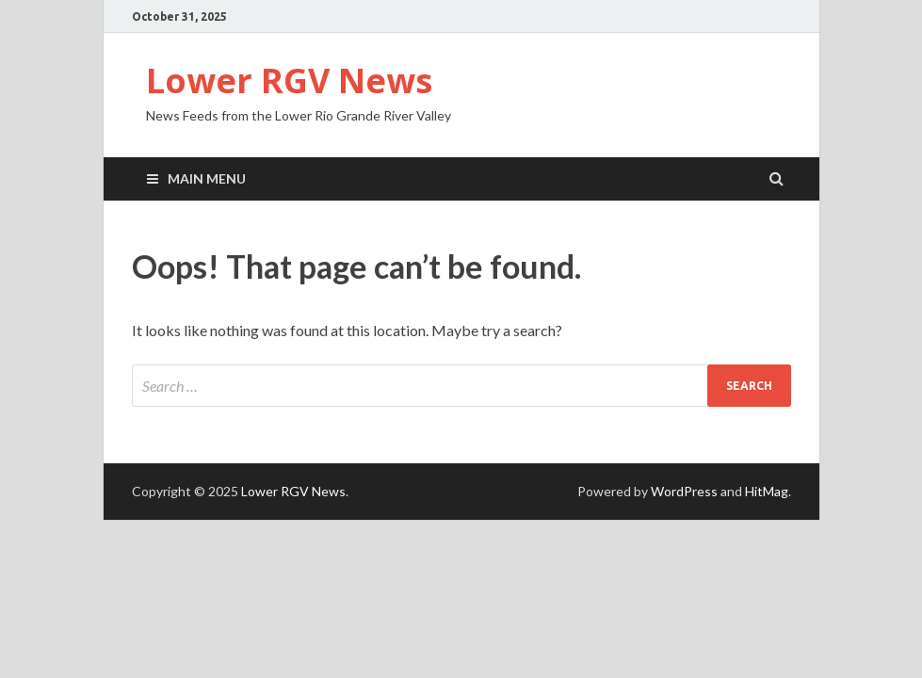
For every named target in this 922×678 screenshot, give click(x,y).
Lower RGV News (289, 80)
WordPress (684, 491)
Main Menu (207, 178)
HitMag (766, 491)
